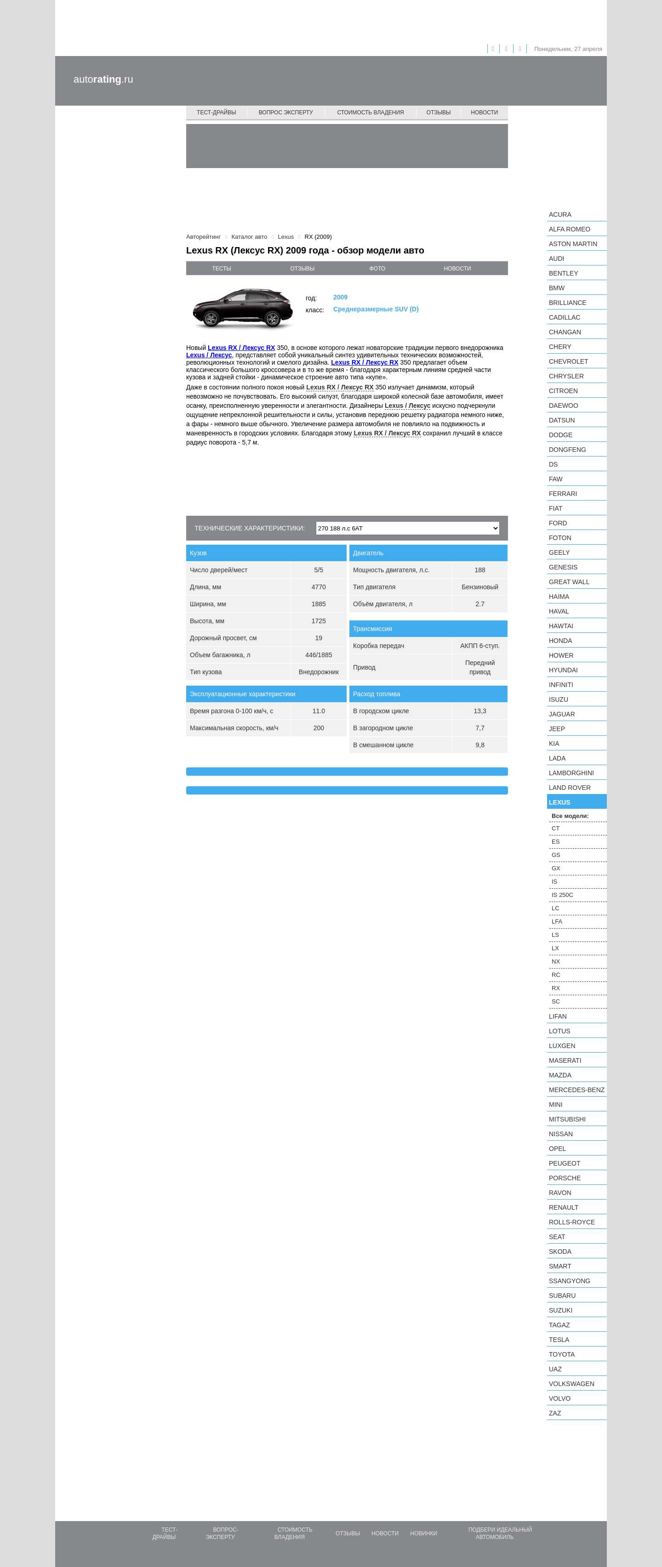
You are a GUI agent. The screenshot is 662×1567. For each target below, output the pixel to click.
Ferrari (563, 493)
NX (556, 961)
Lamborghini (571, 773)
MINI (556, 1104)
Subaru (562, 1295)
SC (556, 1001)
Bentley (563, 273)
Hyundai (563, 670)
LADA (557, 758)
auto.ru (103, 79)
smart (560, 1266)
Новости (484, 112)
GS (556, 854)
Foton (560, 537)
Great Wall (569, 582)
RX (556, 988)
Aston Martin (573, 244)
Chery (560, 346)
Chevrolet (568, 361)
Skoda (560, 1251)
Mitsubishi (567, 1119)
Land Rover (570, 787)
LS (555, 934)
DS (553, 464)
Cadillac (564, 317)
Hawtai (561, 626)
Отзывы (439, 112)
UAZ (555, 1369)
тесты (221, 268)
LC (555, 908)
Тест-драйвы (216, 112)
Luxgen (562, 1045)
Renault (563, 1207)
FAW (556, 479)
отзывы (302, 268)
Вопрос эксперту (286, 112)
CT (555, 828)
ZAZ (555, 1413)
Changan (565, 332)
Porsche (565, 1178)
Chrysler (566, 376)
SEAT (557, 1236)
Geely (559, 552)
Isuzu (558, 699)
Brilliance (568, 302)
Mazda (560, 1075)
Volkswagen (571, 1383)
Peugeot (564, 1163)
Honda (560, 640)
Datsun (562, 420)
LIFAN (558, 1016)
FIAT (555, 508)
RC (556, 974)
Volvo (560, 1398)
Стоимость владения (370, 112)
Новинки (423, 1533)
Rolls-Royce (572, 1222)
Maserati (565, 1060)
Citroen (563, 391)
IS (554, 881)
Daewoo (563, 405)
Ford (558, 523)
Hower (561, 655)
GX (556, 868)
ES (555, 841)
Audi (556, 258)
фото (378, 268)
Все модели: (570, 815)
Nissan (561, 1134)
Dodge (560, 435)
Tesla (559, 1339)
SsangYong (569, 1281)
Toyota (562, 1354)
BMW (557, 288)
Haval (559, 611)
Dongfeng (567, 449)
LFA (557, 921)
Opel (557, 1148)
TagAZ (559, 1325)
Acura (560, 214)
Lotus (560, 1031)
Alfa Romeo (569, 229)
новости (457, 268)
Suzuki (560, 1310)
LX (555, 948)
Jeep (557, 729)
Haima (559, 596)
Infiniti (561, 684)
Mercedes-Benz (577, 1090)
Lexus (560, 802)
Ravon (560, 1192)
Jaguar (562, 714)
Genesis (563, 567)
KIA (554, 743)
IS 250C (562, 894)
